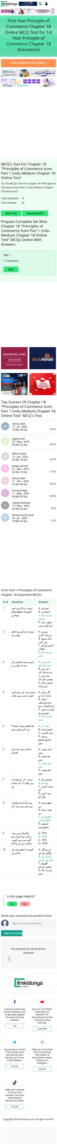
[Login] (46, 3)
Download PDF (35, 213)
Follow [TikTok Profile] (14, 1106)
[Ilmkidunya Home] (9, 4)
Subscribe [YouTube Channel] (42, 1028)
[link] (40, 3)
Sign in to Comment (13, 933)
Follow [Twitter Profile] (14, 1066)
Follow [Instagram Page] (42, 1069)
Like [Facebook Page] (15, 1026)
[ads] (14, 358)
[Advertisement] (28, 118)
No (25, 904)
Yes (12, 904)
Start (11, 269)
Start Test (11, 213)
